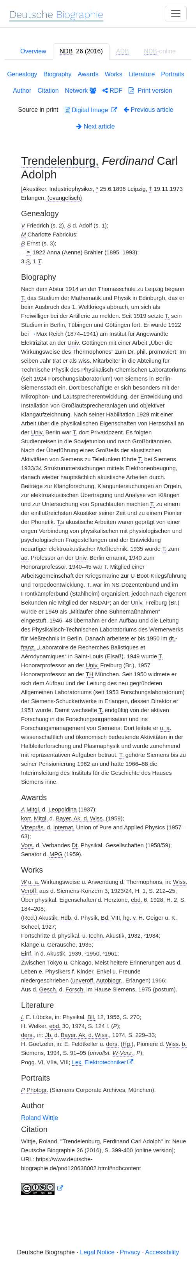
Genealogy (22, 74)
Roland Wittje (39, 1118)
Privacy (130, 1252)
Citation (47, 90)
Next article (95, 126)
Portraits (172, 74)
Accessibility (162, 1252)
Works (113, 74)
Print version (150, 90)
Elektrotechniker (99, 1062)
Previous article (148, 109)
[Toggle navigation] (176, 13)
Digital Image (87, 110)
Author (22, 90)
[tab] (81, 51)
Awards (88, 74)
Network (80, 90)
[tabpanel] (98, 634)
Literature (142, 74)
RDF (112, 90)
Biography (58, 74)
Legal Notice (97, 1252)
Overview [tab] (33, 51)
